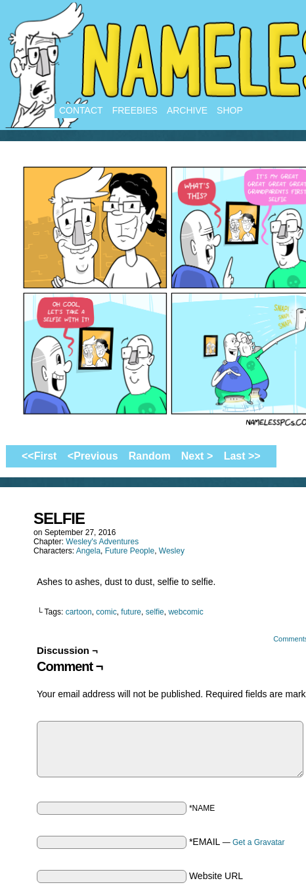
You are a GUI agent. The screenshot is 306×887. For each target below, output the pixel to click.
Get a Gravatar (258, 842)
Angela (88, 550)
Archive (187, 110)
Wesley (172, 550)
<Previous (93, 456)
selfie (155, 612)
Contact (81, 110)
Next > (197, 456)
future (131, 612)
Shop (230, 110)
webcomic (185, 612)
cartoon (79, 612)
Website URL (216, 876)
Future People (129, 550)
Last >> (242, 456)
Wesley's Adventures (102, 541)
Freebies (135, 110)
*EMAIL (237, 841)
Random (150, 456)
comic (106, 612)
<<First (39, 456)
